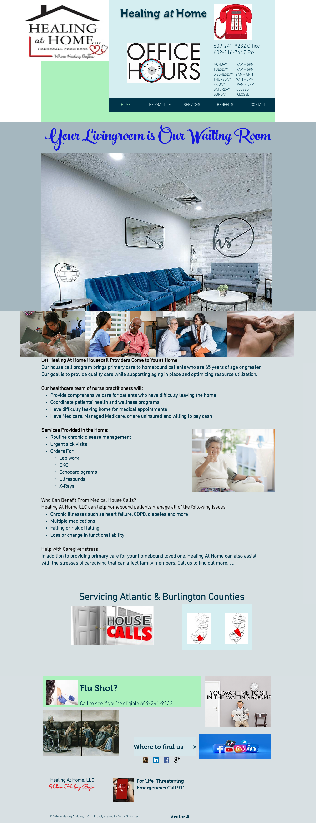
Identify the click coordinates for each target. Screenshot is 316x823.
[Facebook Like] (161, 768)
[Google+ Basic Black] (177, 760)
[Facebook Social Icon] (166, 760)
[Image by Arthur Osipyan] (145, 760)
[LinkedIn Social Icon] (156, 760)
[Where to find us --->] (165, 746)
